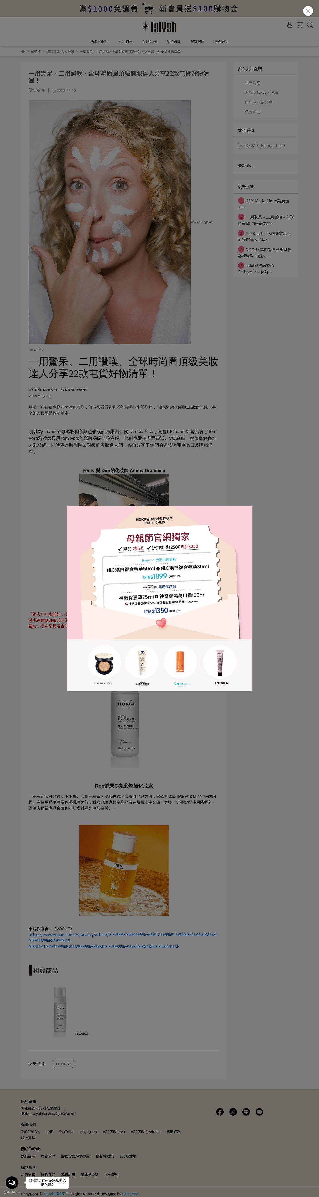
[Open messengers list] (12, 1182)
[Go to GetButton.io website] (12, 1192)
